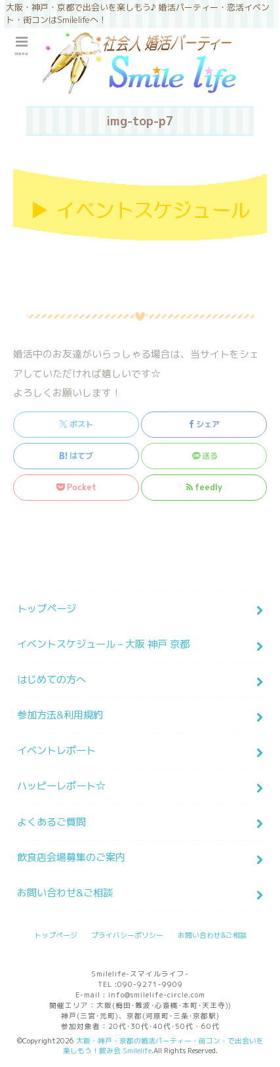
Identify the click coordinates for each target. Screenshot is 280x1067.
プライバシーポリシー (127, 935)
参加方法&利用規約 (60, 715)
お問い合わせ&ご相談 (65, 893)
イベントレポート (56, 750)
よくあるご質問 (51, 822)
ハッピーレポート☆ (61, 786)
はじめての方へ (51, 679)
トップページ (46, 609)
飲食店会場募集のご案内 (71, 857)
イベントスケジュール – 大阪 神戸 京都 (103, 644)
